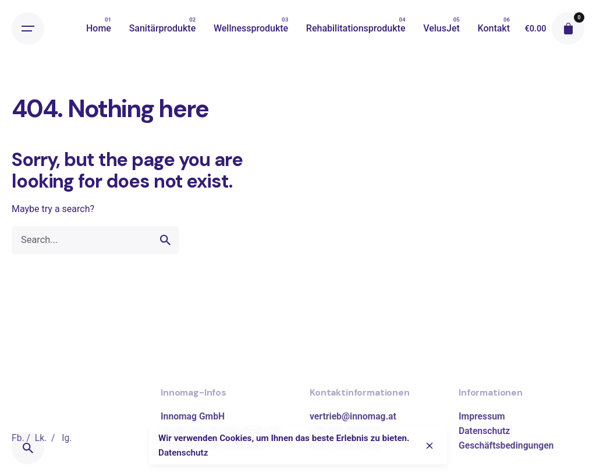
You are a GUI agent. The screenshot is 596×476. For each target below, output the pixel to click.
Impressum (482, 416)
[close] (430, 446)
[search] (165, 240)
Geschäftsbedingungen (506, 445)
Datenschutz (484, 430)
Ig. (67, 437)
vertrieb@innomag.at (353, 416)
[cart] (568, 28)
